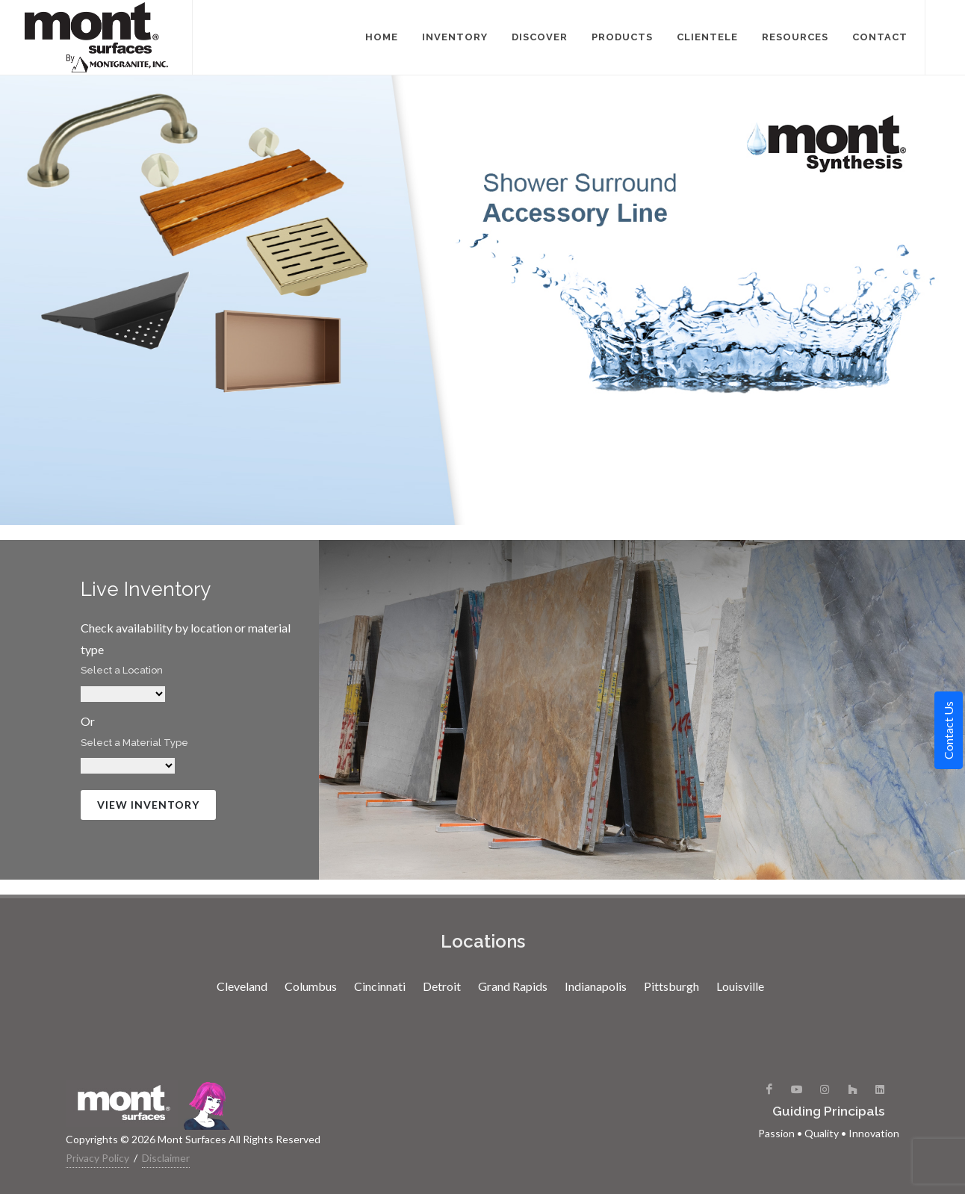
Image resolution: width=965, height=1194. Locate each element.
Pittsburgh (671, 986)
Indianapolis (596, 986)
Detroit (442, 986)
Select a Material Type (134, 742)
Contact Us (948, 730)
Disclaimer (166, 1157)
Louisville (740, 986)
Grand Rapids (512, 986)
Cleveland (242, 986)
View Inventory (148, 804)
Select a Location (122, 670)
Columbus (311, 986)
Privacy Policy (97, 1157)
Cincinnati (380, 986)
